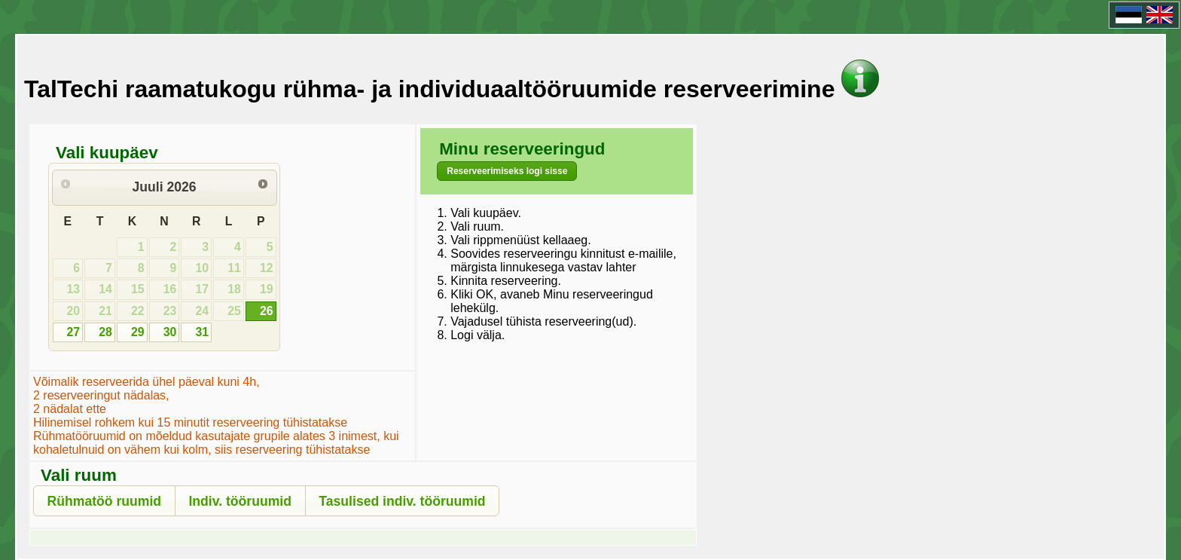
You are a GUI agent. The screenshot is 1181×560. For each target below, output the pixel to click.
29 (138, 332)
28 (105, 332)
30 (170, 332)
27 (73, 332)
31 (202, 332)
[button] (507, 171)
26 (266, 310)
